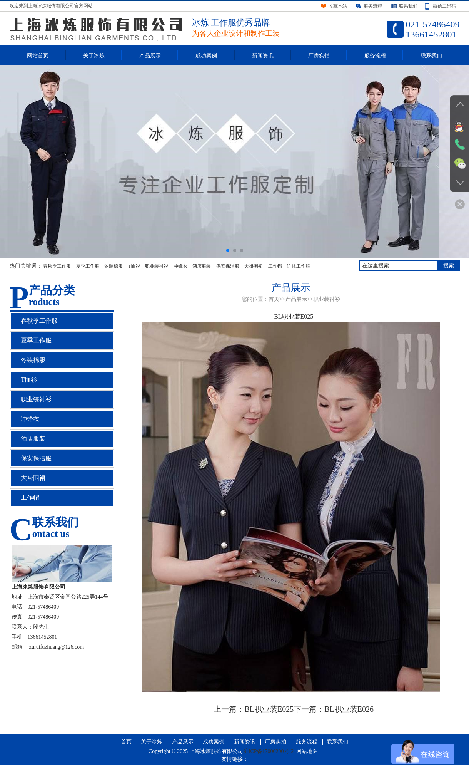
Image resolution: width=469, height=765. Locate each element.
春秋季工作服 (57, 266)
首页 (274, 299)
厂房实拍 (319, 56)
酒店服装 (201, 266)
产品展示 (150, 56)
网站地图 (307, 751)
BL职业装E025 (269, 709)
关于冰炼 (94, 56)
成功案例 (206, 56)
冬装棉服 (113, 266)
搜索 (448, 265)
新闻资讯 (263, 56)
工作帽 (275, 266)
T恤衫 (134, 266)
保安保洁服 (227, 266)
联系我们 (431, 56)
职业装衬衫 (156, 266)
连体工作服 (298, 266)
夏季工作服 (87, 266)
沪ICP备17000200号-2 (268, 751)
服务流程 (375, 56)
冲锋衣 (180, 266)
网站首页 (37, 56)
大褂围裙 (253, 266)
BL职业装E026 (349, 709)
